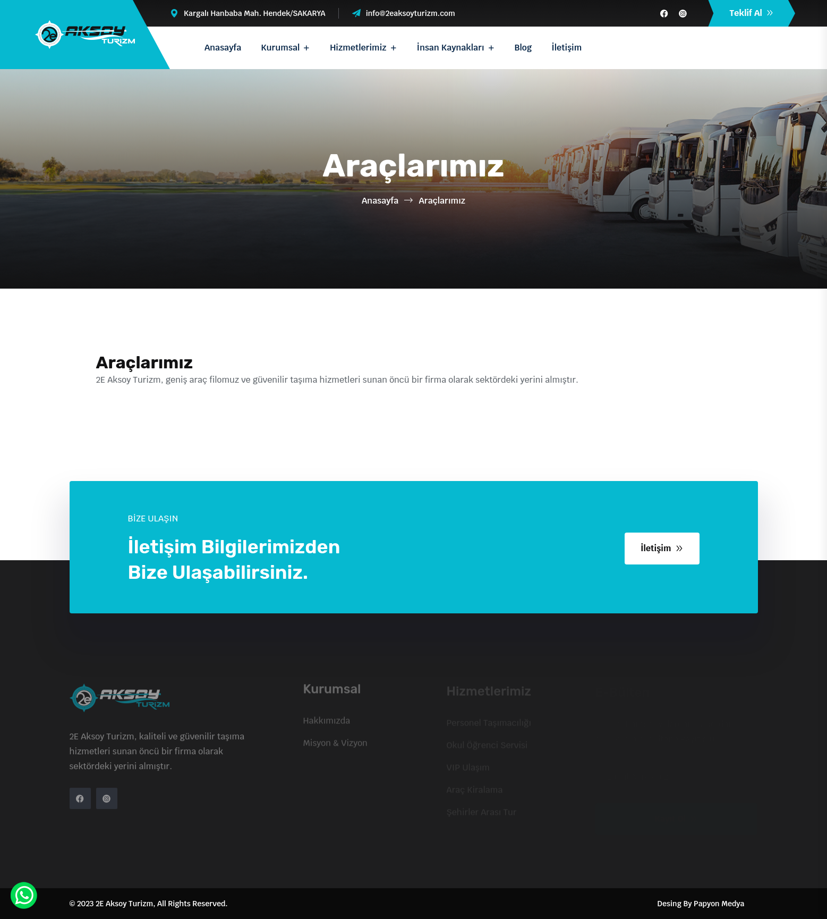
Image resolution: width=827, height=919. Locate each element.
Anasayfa (222, 47)
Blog (523, 47)
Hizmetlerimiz (358, 47)
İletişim (566, 47)
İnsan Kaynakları (450, 47)
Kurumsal (280, 47)
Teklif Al (751, 13)
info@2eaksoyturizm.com (410, 13)
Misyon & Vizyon (335, 746)
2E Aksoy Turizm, (126, 903)
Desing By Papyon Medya (701, 903)
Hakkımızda (327, 724)
